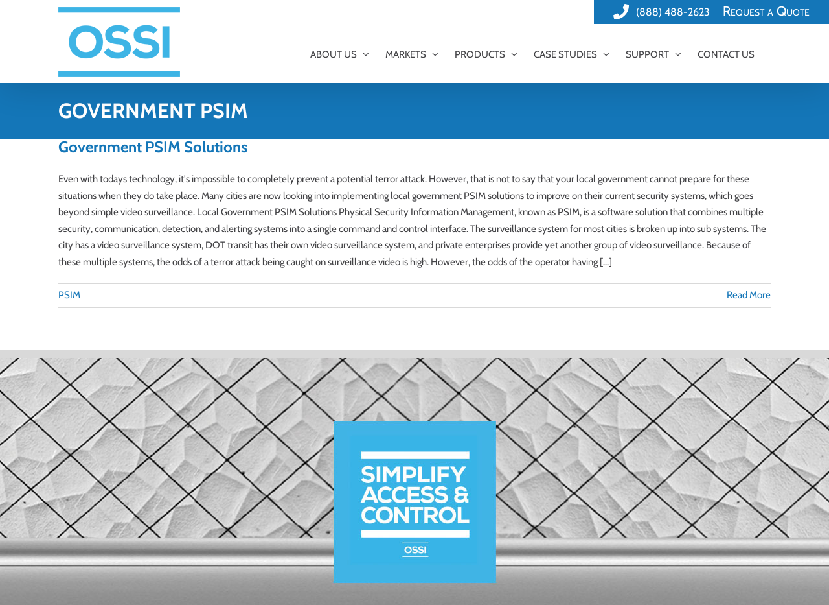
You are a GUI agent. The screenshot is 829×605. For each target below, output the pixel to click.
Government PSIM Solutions (152, 146)
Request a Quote (766, 11)
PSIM (69, 295)
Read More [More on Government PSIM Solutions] (749, 295)
